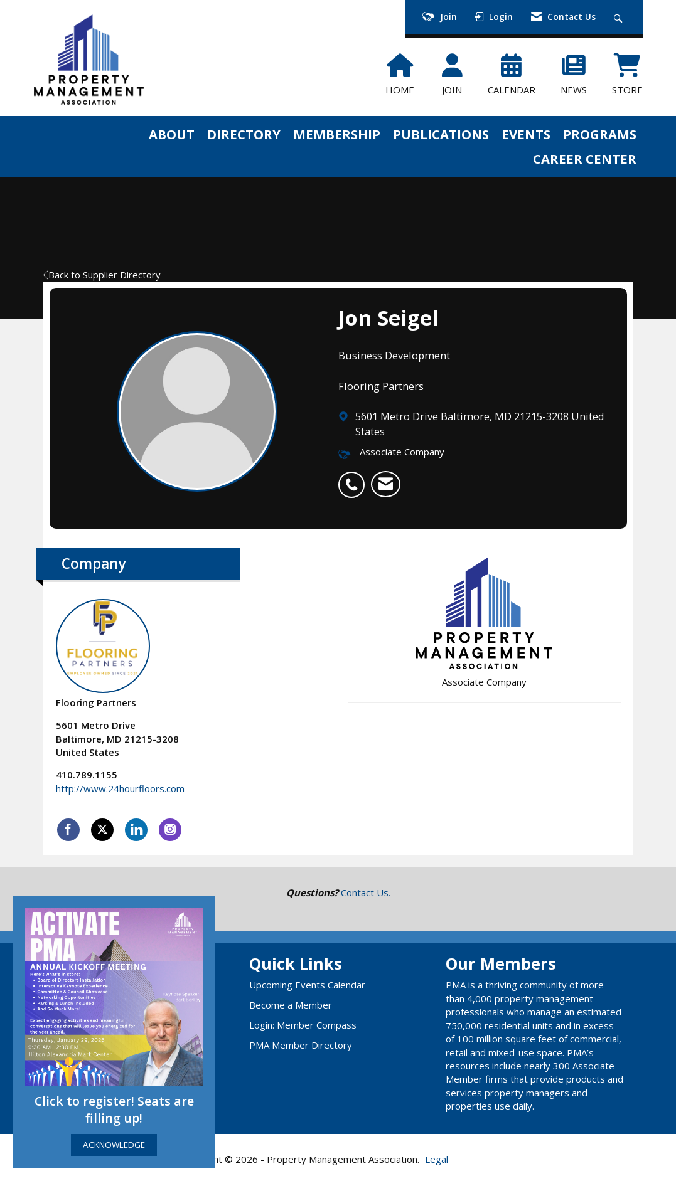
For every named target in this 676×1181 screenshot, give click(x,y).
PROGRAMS (599, 134)
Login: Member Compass (303, 1025)
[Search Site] (619, 17)
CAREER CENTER (584, 158)
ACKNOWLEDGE (114, 1144)
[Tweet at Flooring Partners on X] (102, 829)
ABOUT (172, 134)
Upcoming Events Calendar (307, 984)
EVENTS (526, 134)
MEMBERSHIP (336, 134)
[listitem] (354, 477)
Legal (436, 1159)
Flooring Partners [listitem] (103, 654)
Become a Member (290, 1004)
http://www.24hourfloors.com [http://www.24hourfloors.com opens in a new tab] (120, 788)
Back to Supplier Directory (102, 274)
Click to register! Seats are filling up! (114, 1110)
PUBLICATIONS (441, 134)
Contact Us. (365, 892)
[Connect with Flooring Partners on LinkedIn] (136, 829)
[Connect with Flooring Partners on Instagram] (170, 829)
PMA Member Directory (300, 1045)
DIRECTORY (244, 134)
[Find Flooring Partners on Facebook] (68, 829)
